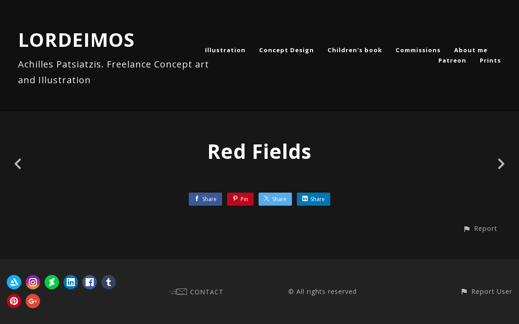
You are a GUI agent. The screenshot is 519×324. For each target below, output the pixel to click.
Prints (490, 60)
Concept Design (286, 50)
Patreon (452, 60)
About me (470, 50)
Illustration (225, 50)
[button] (480, 228)
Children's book (355, 50)
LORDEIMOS (76, 39)
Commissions (418, 50)
